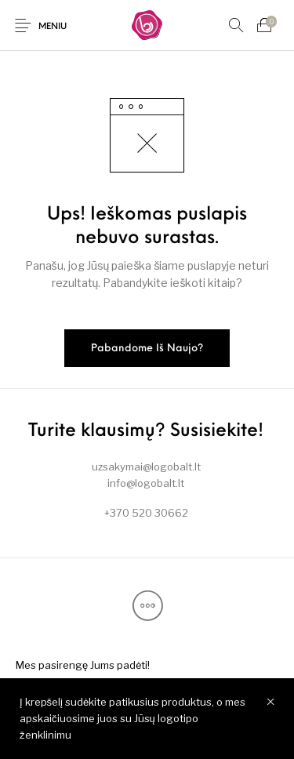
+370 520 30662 (146, 513)
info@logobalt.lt (145, 483)
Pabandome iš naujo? (147, 348)
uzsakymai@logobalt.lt (146, 466)
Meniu (52, 27)
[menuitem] (82, 665)
